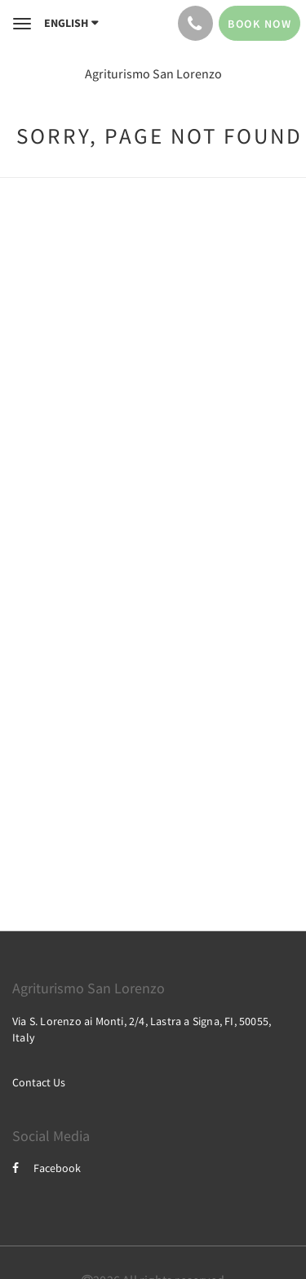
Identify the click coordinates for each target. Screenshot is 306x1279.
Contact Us (38, 1082)
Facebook (46, 1168)
